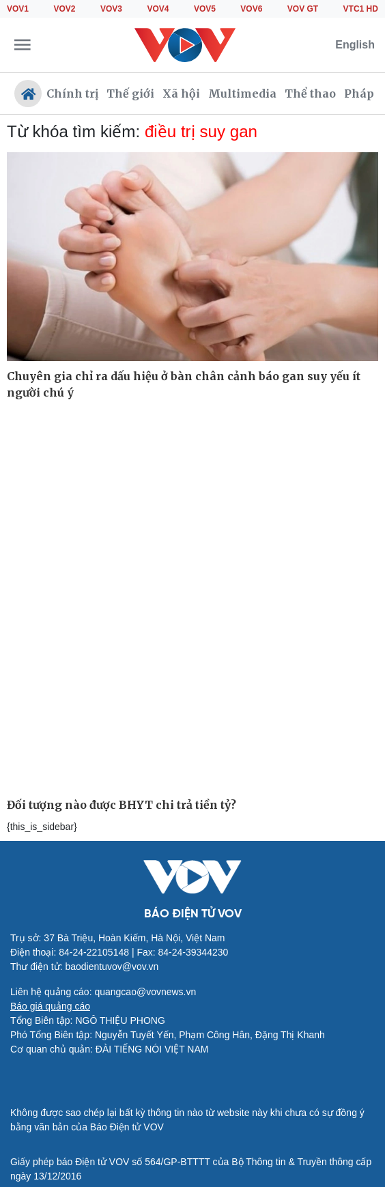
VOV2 (64, 9)
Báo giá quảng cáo (50, 1006)
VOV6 (251, 9)
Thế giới (130, 93)
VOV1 (18, 9)
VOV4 (158, 9)
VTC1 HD (360, 9)
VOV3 (111, 9)
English (355, 45)
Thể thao (310, 93)
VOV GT (302, 9)
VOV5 (205, 9)
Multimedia (242, 93)
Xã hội (181, 93)
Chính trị (72, 93)
